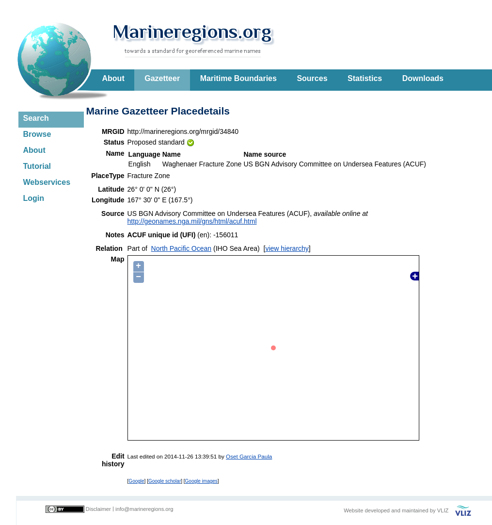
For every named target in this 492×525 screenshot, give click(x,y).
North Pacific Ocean (181, 248)
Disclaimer (98, 509)
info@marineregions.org (144, 509)
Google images (201, 481)
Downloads (423, 78)
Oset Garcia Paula (249, 456)
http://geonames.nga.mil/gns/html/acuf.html (192, 221)
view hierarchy (286, 248)
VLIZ (443, 510)
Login (34, 198)
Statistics (365, 78)
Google (136, 481)
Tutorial (37, 166)
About (113, 78)
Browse (37, 134)
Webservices (47, 182)
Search (36, 118)
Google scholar (164, 481)
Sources (312, 78)
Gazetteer (162, 78)
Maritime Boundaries (238, 78)
